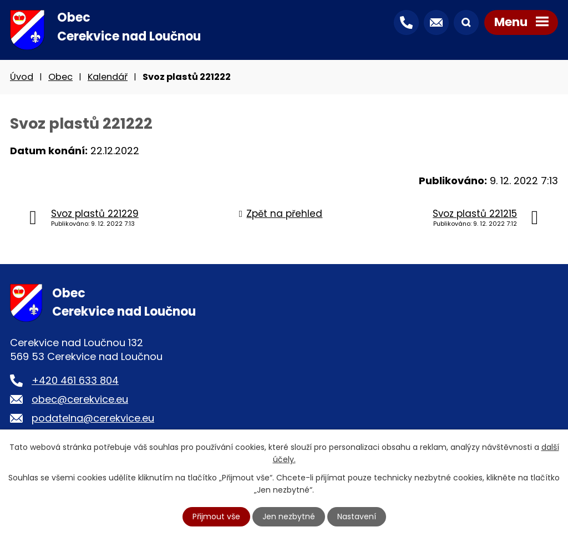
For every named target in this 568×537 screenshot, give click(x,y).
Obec (60, 76)
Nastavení (356, 516)
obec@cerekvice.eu (80, 399)
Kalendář (108, 76)
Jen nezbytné (288, 516)
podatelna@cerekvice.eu (93, 418)
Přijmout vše (216, 516)
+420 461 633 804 (75, 380)
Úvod (21, 76)
